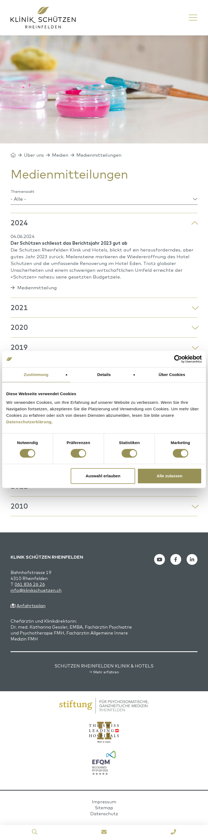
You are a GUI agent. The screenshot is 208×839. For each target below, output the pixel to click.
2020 (19, 327)
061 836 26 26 (30, 584)
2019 (19, 347)
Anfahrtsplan (31, 605)
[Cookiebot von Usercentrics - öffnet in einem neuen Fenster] (178, 359)
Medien (60, 155)
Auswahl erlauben (103, 476)
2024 (19, 222)
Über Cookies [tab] (172, 374)
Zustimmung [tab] (36, 374)
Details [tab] (104, 374)
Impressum (104, 801)
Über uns (34, 155)
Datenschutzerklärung (29, 422)
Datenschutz (104, 813)
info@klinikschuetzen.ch (36, 590)
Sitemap (104, 807)
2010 (19, 506)
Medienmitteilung (37, 287)
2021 (19, 307)
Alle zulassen (169, 476)
